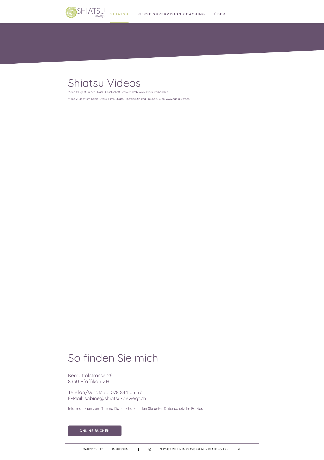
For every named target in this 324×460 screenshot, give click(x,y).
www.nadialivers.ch (177, 98)
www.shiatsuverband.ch (153, 92)
